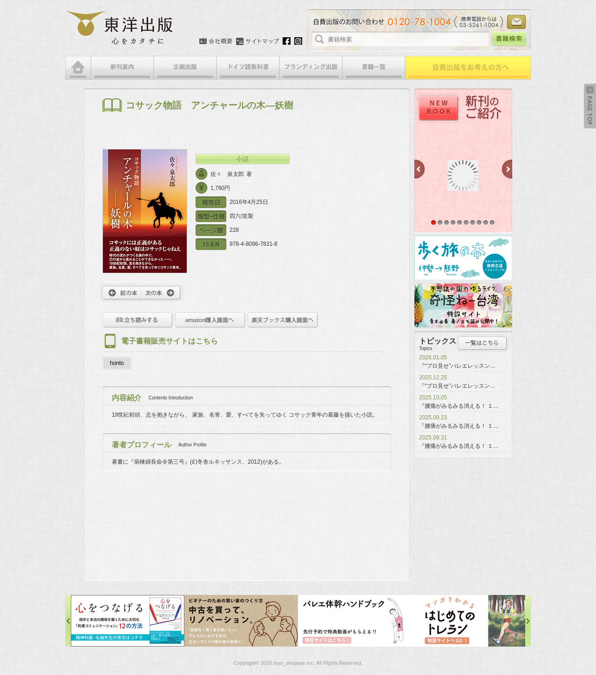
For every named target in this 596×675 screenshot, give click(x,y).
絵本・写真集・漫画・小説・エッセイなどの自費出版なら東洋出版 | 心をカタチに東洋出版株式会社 (120, 28)
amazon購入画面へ (210, 320)
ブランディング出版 (310, 68)
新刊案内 (122, 68)
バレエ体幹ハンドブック (355, 621)
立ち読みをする (137, 320)
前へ (121, 293)
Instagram (298, 41)
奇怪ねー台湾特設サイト (463, 305)
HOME (78, 68)
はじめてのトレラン (468, 621)
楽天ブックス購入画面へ (283, 320)
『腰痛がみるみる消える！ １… (459, 406)
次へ (162, 293)
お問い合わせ (516, 22)
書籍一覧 (373, 68)
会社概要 (215, 41)
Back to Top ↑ (590, 106)
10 (492, 222)
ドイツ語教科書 (248, 68)
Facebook (287, 41)
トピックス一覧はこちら (482, 343)
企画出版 (185, 68)
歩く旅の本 (463, 258)
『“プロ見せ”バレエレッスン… (457, 366)
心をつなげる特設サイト (127, 621)
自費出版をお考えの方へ (468, 68)
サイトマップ (257, 41)
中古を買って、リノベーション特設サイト (241, 621)
